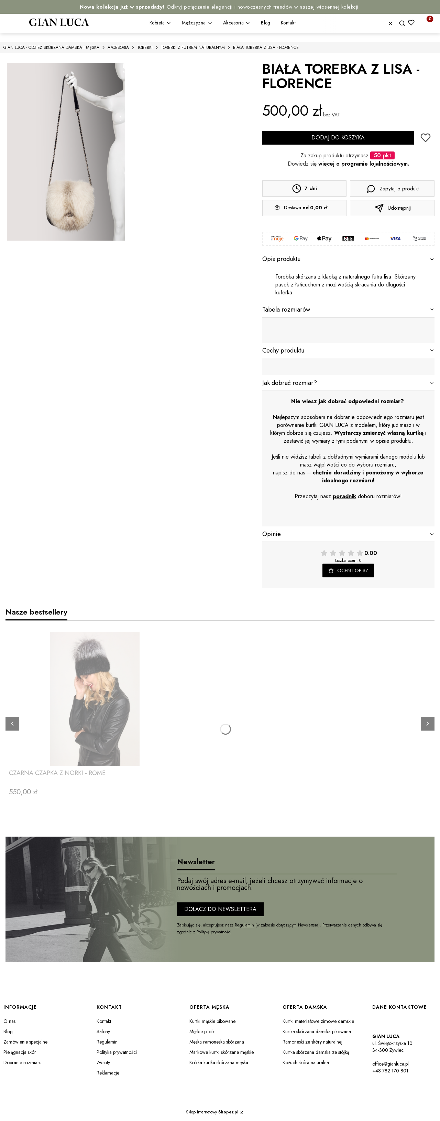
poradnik (344, 496)
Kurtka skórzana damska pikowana (317, 1031)
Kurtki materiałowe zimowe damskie (318, 1021)
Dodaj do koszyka (338, 138)
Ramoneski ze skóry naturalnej (312, 1041)
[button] (404, 23)
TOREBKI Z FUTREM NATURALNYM (193, 47)
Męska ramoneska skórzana (216, 1041)
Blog (8, 1031)
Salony (103, 1031)
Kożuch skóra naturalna (306, 1062)
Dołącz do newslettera (220, 909)
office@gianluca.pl (390, 1063)
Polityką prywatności (214, 932)
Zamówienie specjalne (25, 1041)
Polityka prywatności (117, 1052)
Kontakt (104, 1021)
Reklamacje (108, 1072)
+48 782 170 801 (390, 1070)
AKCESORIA (118, 47)
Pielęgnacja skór (19, 1052)
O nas (9, 1021)
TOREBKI (145, 47)
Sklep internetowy (212, 1112)
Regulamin (244, 925)
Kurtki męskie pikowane (212, 1021)
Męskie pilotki (202, 1031)
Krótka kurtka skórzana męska (218, 1062)
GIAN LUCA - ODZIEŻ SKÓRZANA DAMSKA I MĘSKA (51, 47)
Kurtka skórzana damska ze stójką (316, 1052)
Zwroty (103, 1062)
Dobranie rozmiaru (22, 1062)
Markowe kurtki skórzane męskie (221, 1052)
